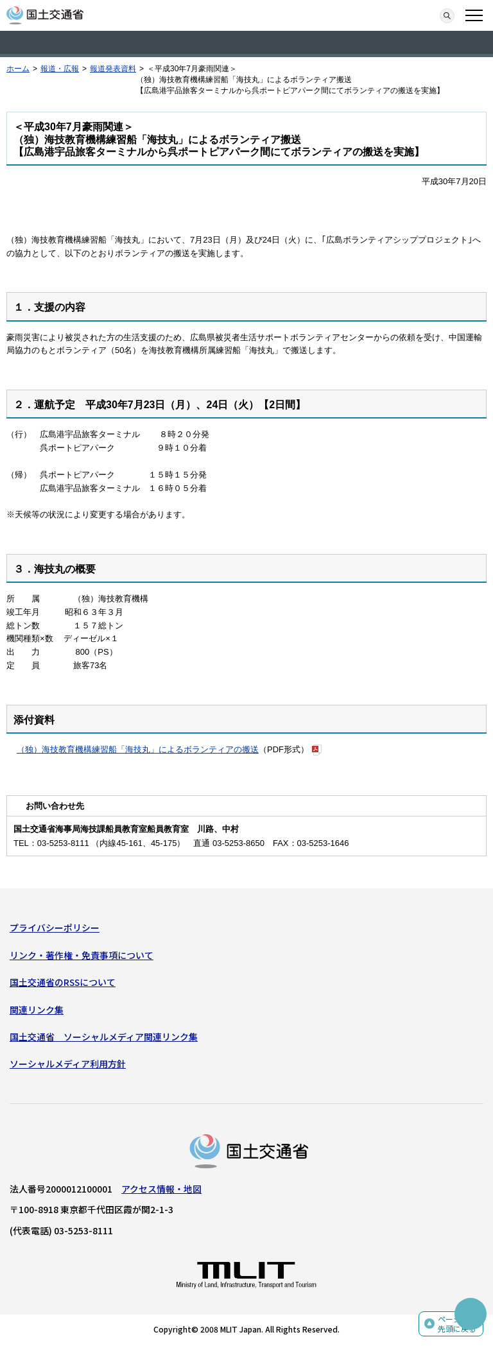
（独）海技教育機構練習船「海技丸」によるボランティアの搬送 (138, 749)
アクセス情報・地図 (161, 1188)
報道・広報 (59, 68)
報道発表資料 (113, 68)
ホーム (18, 68)
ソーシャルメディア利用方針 (68, 1063)
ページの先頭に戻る (457, 1323)
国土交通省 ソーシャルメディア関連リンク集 (104, 1036)
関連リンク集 (37, 1009)
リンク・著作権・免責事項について (81, 955)
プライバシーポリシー (54, 927)
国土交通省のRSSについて (63, 982)
